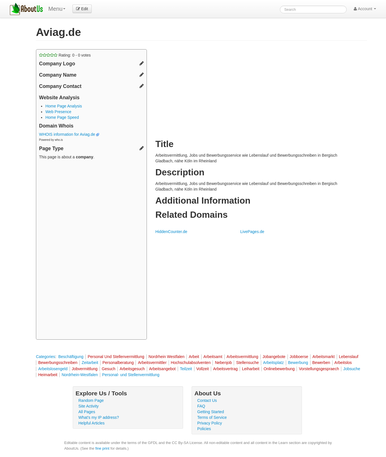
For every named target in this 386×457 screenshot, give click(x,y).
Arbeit (194, 356)
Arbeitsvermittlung (242, 356)
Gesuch (108, 369)
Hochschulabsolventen (191, 362)
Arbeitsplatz (273, 362)
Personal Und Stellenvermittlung (116, 356)
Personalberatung (118, 362)
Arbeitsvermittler (152, 362)
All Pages (86, 411)
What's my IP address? (98, 417)
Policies (204, 428)
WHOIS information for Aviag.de (69, 134)
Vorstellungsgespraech (319, 369)
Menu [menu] (56, 9)
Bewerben (321, 362)
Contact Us (207, 400)
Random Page (91, 400)
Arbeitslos (343, 362)
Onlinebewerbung (279, 369)
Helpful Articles (91, 423)
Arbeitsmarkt (323, 356)
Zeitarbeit (90, 362)
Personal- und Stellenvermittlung (130, 374)
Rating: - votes (65, 55)
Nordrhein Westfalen (167, 356)
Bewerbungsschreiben (58, 362)
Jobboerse (299, 356)
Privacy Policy (209, 423)
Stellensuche (247, 362)
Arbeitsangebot (162, 369)
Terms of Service (212, 417)
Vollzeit (202, 369)
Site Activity (88, 406)
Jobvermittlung (85, 369)
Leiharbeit (251, 369)
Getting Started (210, 411)
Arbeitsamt (212, 356)
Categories (45, 356)
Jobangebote (274, 356)
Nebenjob (223, 362)
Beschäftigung (70, 356)
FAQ (201, 406)
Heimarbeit (47, 374)
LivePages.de (252, 231)
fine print (102, 448)
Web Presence (58, 111)
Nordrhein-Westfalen (80, 374)
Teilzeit (186, 369)
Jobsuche (351, 369)
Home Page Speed (62, 117)
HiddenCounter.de (171, 231)
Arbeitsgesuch (132, 369)
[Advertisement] (91, 250)
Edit (82, 9)
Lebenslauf (349, 356)
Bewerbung (298, 362)
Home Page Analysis (63, 106)
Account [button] (365, 9)
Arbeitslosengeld (53, 369)
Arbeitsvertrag (225, 369)
